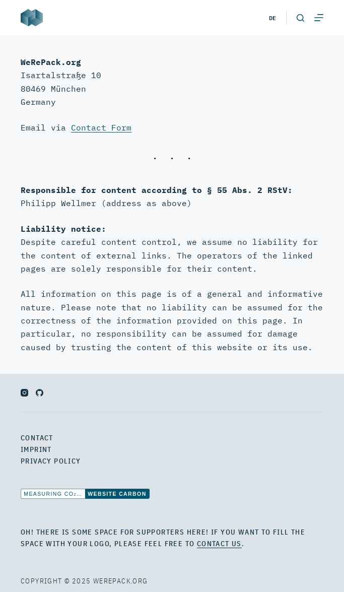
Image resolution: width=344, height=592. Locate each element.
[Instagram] (24, 393)
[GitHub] (39, 393)
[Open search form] (300, 18)
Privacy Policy (51, 461)
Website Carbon (117, 494)
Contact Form (101, 127)
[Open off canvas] (318, 17)
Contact (37, 437)
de (272, 17)
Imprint (36, 449)
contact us (219, 543)
